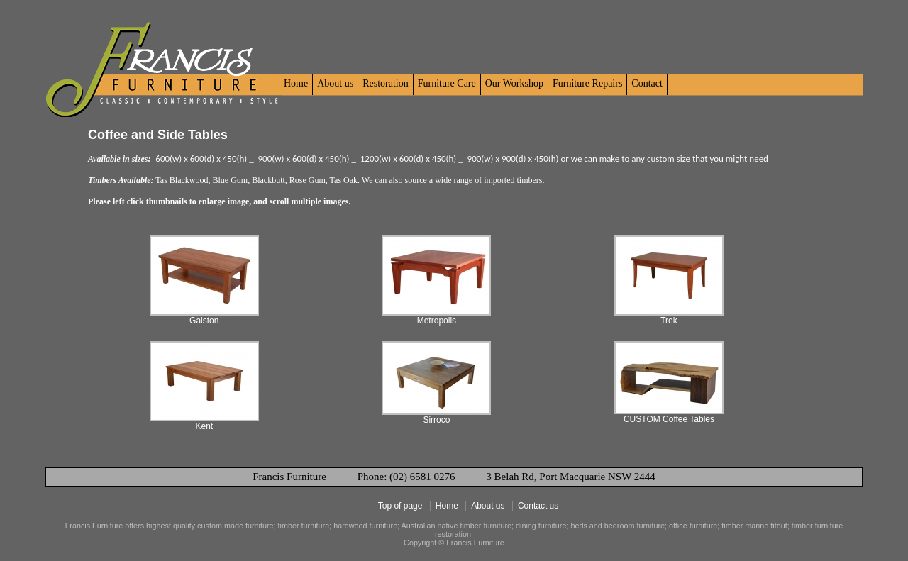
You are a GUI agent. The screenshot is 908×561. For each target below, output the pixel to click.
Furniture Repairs (587, 83)
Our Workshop (514, 83)
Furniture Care (447, 83)
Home (296, 83)
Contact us (538, 506)
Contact (647, 83)
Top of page (400, 506)
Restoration (385, 83)
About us (335, 83)
